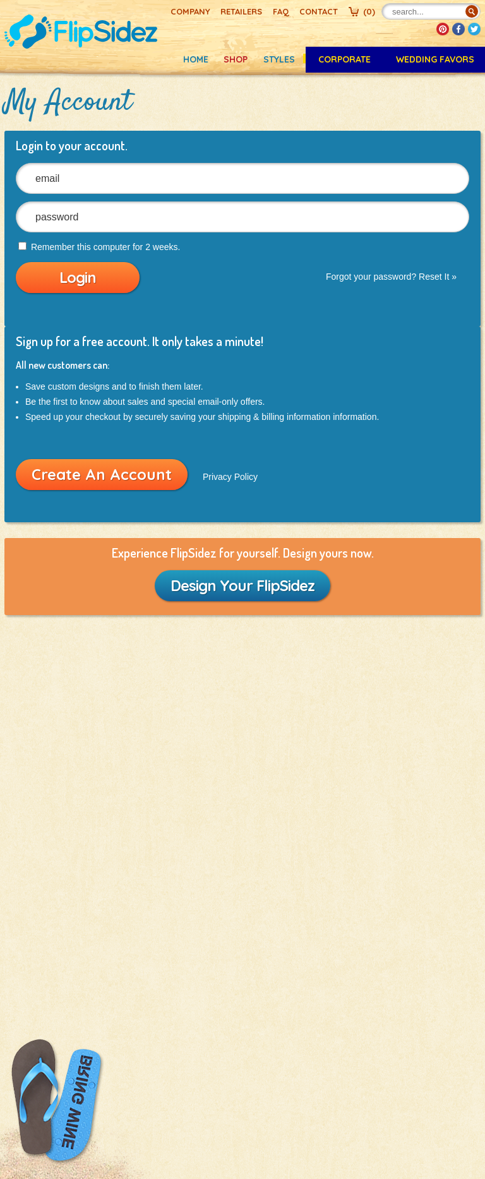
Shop (236, 59)
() (369, 11)
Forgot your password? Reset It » (391, 277)
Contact (318, 11)
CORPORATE (344, 59)
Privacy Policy (230, 477)
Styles (279, 59)
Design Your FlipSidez (242, 585)
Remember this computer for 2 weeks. (99, 247)
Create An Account (102, 474)
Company (190, 11)
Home (195, 59)
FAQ (281, 11)
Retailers (241, 11)
